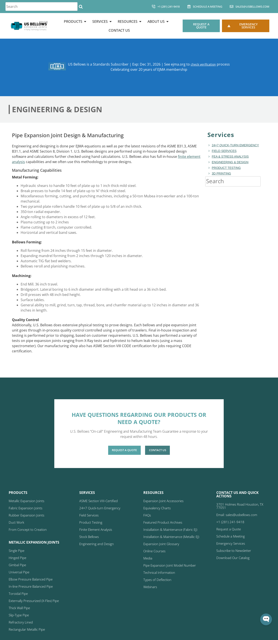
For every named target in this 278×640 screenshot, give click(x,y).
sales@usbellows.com (252, 6)
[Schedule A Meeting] (189, 6)
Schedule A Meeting (207, 6)
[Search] (81, 6)
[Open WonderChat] (266, 619)
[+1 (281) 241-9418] (153, 6)
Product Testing (226, 168)
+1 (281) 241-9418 (168, 6)
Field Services (224, 151)
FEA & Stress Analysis (230, 156)
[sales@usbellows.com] (231, 6)
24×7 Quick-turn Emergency (235, 145)
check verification (203, 64)
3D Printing (221, 173)
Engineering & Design (230, 162)
